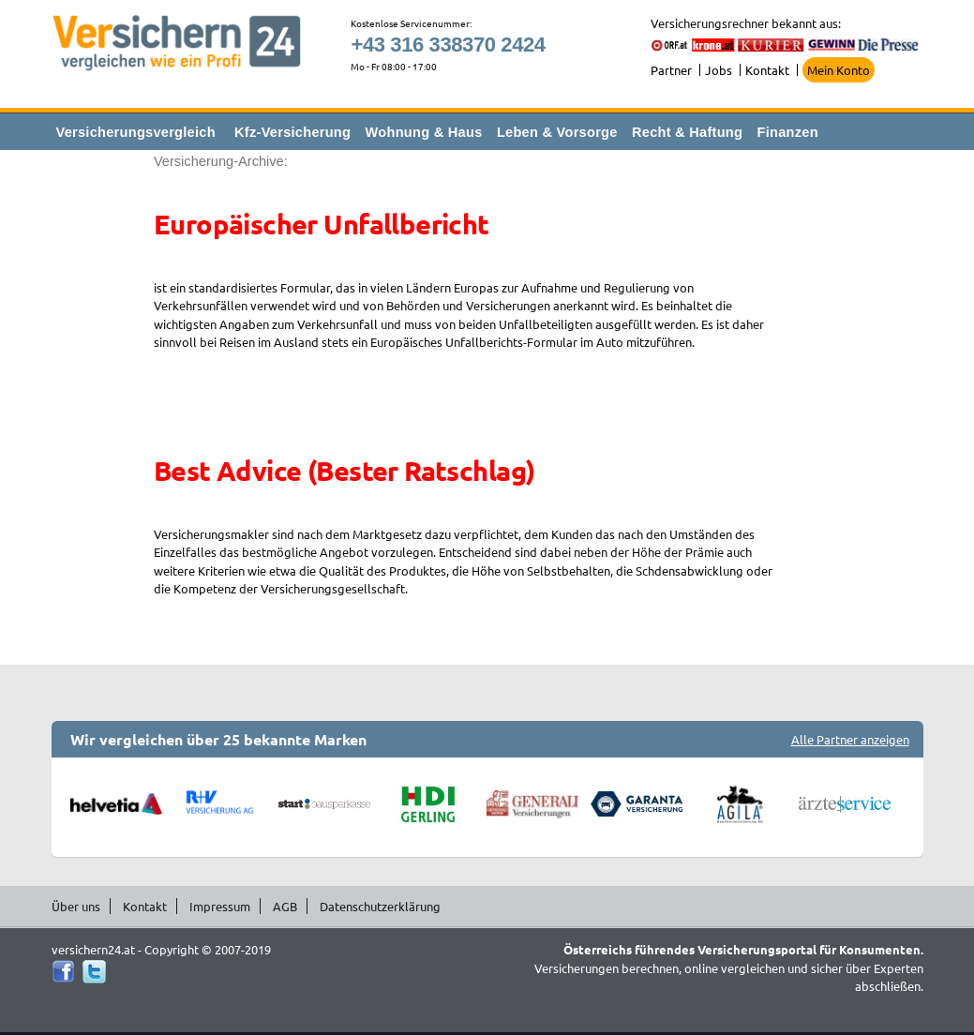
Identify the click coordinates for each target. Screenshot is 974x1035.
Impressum (219, 906)
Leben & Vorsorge (557, 132)
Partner (671, 70)
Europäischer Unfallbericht (321, 224)
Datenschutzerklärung (380, 906)
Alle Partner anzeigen (850, 739)
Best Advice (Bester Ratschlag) (344, 471)
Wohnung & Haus (424, 132)
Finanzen (787, 132)
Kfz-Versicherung (292, 132)
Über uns (76, 906)
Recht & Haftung (687, 132)
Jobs (718, 70)
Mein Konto (838, 70)
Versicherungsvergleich (136, 132)
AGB (285, 906)
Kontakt (767, 70)
